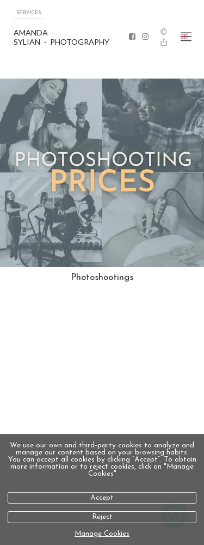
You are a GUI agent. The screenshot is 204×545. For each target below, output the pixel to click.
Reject (102, 516)
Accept (102, 497)
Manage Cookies (102, 533)
